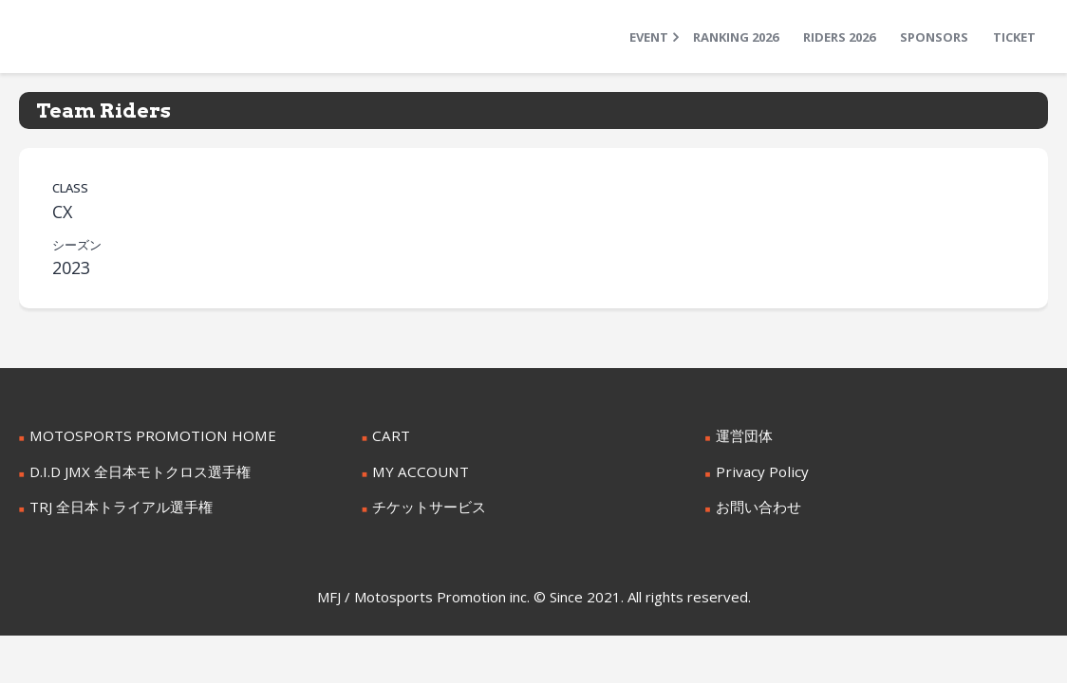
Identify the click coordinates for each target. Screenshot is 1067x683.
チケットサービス (425, 504)
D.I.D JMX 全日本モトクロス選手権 (133, 470)
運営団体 (742, 435)
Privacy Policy (757, 470)
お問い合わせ (756, 504)
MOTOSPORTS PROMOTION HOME (141, 435)
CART (389, 435)
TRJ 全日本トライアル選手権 (114, 504)
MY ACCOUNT (416, 470)
